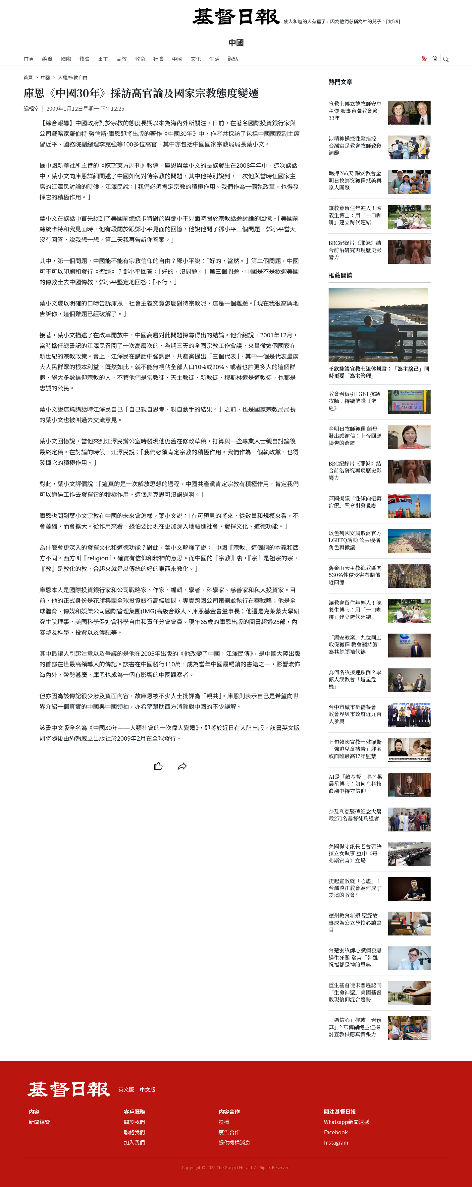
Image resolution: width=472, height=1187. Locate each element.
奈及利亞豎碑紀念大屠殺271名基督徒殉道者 (355, 815)
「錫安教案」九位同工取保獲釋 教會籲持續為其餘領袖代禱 (355, 644)
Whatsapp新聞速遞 (346, 1122)
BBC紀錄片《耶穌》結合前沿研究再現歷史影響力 (355, 250)
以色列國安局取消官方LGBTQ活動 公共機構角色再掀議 (355, 540)
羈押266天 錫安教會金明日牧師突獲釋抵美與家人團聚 (355, 180)
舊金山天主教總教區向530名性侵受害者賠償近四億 (355, 575)
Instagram (336, 1142)
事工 (103, 59)
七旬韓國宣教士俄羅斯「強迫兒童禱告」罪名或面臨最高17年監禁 (355, 749)
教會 (84, 59)
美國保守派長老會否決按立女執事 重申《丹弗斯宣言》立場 (355, 853)
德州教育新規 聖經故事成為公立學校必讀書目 (355, 923)
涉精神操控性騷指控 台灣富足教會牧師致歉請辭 (355, 145)
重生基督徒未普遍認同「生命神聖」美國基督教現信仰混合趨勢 (355, 992)
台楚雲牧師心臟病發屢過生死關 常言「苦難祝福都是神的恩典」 (355, 958)
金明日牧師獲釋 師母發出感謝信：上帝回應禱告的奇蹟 (355, 436)
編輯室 (31, 108)
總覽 (47, 59)
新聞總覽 (39, 1122)
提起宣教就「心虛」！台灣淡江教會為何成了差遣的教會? (355, 888)
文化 (195, 59)
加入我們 (134, 1142)
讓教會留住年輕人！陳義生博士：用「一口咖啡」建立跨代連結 (355, 215)
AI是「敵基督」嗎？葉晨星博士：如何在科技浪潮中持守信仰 (355, 784)
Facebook (336, 1132)
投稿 (224, 1122)
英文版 (126, 1089)
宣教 (121, 59)
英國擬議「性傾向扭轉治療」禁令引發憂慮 (355, 501)
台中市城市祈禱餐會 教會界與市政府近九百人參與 (355, 714)
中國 (236, 42)
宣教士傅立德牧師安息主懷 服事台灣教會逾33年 (355, 111)
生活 (214, 59)
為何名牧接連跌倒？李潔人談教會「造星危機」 (355, 679)
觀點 (233, 59)
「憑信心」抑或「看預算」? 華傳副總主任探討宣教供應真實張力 (355, 1027)
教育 (140, 59)
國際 (66, 59)
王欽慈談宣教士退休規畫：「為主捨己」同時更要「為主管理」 (379, 372)
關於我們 (134, 1122)
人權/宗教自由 (72, 77)
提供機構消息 (234, 1142)
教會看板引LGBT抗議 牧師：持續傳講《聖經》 (354, 401)
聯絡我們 (134, 1132)
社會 (158, 59)
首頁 (29, 59)
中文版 (148, 1089)
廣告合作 (229, 1132)
